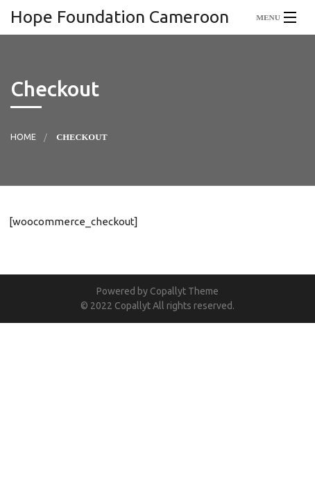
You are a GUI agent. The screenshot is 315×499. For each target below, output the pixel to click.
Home (23, 136)
